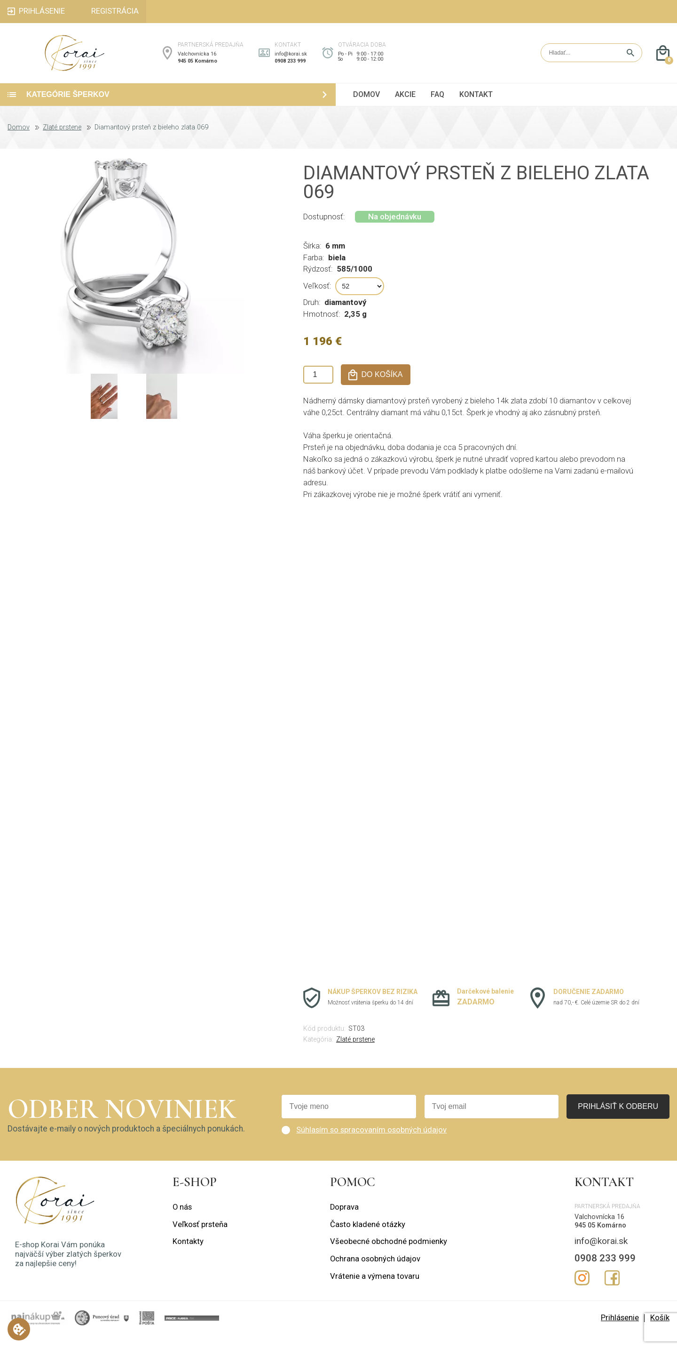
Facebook (612, 1291)
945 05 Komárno (197, 67)
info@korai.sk (291, 60)
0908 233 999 (290, 67)
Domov (19, 140)
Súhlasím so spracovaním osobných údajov (371, 1142)
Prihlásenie (620, 1330)
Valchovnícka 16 (197, 60)
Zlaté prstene (62, 140)
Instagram (582, 1291)
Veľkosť (316, 298)
